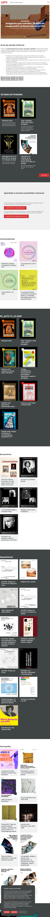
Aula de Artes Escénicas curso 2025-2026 (18, 566)
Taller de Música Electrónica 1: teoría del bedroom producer (31, 571)
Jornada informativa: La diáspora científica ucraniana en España (18, 764)
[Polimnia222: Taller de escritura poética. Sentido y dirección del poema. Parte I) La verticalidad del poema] (5, 556)
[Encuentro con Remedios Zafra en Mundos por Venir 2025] (5, 380)
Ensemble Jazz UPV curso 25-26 (5, 720)
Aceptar (7, 912)
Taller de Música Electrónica (30, 542)
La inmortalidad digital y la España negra (31, 360)
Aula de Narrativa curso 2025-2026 (44, 540)
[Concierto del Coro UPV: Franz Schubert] (18, 632)
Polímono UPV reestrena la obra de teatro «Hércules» (31, 279)
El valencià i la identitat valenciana (31, 797)
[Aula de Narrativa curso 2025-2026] (44, 529)
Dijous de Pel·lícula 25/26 (4, 825)
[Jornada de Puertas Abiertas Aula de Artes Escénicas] (5, 531)
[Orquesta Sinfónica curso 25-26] (44, 684)
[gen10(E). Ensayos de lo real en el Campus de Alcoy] (5, 424)
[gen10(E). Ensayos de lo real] (31, 451)
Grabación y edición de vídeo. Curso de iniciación (5, 602)
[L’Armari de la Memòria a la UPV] (18, 486)
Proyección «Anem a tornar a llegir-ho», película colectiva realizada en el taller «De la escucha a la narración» (5, 768)
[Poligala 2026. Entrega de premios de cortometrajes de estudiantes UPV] (31, 299)
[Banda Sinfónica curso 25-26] (31, 709)
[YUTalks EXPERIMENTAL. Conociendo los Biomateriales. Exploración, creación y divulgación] (44, 265)
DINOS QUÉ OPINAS (41, 859)
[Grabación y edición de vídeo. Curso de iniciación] (5, 590)
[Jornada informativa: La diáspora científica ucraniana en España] (18, 750)
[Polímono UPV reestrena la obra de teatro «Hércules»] (31, 265)
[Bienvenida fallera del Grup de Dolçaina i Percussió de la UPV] (31, 632)
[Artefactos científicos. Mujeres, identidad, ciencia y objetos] (18, 451)
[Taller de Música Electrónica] (31, 531)
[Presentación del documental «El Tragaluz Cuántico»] (31, 750)
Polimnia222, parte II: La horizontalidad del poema (18, 543)
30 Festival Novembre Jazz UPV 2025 (17, 696)
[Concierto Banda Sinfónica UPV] (31, 660)
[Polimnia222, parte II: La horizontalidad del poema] (18, 531)
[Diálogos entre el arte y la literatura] (44, 348)
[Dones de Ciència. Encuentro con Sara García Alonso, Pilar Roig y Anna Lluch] (5, 348)
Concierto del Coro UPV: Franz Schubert (18, 644)
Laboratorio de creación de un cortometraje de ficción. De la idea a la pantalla (44, 120)
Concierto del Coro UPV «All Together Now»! (5, 694)
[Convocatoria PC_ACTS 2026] (18, 213)
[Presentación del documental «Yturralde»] (18, 785)
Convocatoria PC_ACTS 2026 (18, 225)
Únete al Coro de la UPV (4, 668)
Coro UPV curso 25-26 (31, 695)
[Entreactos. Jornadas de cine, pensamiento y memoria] (44, 750)
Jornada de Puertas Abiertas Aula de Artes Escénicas (5, 544)
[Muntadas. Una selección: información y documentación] (44, 451)
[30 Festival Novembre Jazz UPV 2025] (18, 684)
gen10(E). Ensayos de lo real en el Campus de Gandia (43, 437)
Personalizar (23, 912)
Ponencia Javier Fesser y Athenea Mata (18, 311)
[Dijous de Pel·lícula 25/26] (5, 814)
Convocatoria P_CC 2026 (31, 224)
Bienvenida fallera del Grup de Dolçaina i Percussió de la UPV (31, 646)
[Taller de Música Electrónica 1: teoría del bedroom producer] (31, 557)
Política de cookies (9, 899)
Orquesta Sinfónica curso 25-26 (44, 696)
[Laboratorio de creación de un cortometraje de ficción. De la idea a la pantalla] (43, 105)
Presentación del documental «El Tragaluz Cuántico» (31, 763)
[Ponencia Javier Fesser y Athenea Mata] (18, 299)
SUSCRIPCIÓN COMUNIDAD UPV (15, 173)
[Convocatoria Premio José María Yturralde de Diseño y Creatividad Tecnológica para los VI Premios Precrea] (44, 213)
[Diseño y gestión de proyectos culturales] (18, 590)
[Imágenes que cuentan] (18, 424)
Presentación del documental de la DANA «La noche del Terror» (5, 799)
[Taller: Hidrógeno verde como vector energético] (18, 105)
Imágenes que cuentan (18, 435)
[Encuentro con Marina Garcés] (18, 348)
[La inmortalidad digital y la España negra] (31, 348)
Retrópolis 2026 (5, 115)
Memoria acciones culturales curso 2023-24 (12, 78)
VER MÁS (44, 140)
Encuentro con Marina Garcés (17, 359)
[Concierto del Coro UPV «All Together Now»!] (5, 683)
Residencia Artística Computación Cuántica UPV (5, 226)
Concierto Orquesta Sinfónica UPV (43, 672)
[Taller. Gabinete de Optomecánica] (31, 424)
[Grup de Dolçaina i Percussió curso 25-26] (18, 709)
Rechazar (14, 912)
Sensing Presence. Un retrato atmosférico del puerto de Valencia (5, 500)
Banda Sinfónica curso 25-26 (31, 720)
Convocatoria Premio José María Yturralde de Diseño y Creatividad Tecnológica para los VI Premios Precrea (44, 231)
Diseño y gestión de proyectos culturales (17, 602)
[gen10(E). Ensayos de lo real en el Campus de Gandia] (44, 424)
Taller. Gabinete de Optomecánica (31, 436)
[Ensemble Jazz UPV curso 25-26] (5, 709)
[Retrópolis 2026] (6, 105)
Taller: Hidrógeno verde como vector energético (18, 118)
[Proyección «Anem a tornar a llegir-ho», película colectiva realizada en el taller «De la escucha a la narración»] (5, 750)
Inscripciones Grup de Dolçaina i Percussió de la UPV (44, 645)
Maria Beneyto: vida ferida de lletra (31, 498)
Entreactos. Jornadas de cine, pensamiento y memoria (44, 763)
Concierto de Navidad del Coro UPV (18, 668)
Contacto (21, 852)
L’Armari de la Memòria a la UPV (18, 497)
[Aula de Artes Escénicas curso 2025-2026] (18, 556)
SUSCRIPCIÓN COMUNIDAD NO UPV (16, 181)
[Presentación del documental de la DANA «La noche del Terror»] (5, 785)
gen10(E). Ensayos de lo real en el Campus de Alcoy (5, 437)
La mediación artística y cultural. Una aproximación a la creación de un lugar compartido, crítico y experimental (44, 574)
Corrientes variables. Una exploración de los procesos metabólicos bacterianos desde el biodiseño (5, 468)
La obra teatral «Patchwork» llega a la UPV (44, 798)
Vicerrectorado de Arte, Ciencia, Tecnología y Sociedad (21, 48)
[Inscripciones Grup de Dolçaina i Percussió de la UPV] (44, 632)
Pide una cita (41, 868)
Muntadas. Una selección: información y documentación (44, 465)
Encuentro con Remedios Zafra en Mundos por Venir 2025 (5, 394)
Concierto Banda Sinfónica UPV (30, 672)
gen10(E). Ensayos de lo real (30, 462)
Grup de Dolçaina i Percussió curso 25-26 (18, 721)
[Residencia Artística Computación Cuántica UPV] (5, 213)
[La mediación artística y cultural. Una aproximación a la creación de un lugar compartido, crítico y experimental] (44, 557)
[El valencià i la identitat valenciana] (31, 785)
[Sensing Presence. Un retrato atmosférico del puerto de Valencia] (5, 486)
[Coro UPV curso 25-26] (31, 684)
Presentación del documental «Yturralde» (18, 797)
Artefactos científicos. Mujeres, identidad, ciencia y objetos (17, 465)
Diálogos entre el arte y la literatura (44, 359)
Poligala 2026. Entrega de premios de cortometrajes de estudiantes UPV (31, 314)
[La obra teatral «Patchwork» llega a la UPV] (44, 785)
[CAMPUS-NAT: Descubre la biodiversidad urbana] (5, 299)
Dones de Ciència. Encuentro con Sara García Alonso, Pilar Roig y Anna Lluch (5, 364)
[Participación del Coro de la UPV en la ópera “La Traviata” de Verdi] (31, 105)
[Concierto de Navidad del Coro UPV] (18, 659)
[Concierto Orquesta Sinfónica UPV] (44, 660)
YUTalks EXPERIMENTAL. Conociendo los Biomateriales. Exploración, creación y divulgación (44, 282)
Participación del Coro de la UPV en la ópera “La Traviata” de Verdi (31, 119)
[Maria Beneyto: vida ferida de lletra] (31, 486)
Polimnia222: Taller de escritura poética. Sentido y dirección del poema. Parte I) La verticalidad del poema (5, 572)
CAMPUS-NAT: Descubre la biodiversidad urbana (5, 312)
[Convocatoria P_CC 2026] (31, 213)
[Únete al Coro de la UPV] (5, 659)
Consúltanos (41, 864)
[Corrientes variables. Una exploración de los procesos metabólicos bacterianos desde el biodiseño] (5, 451)
